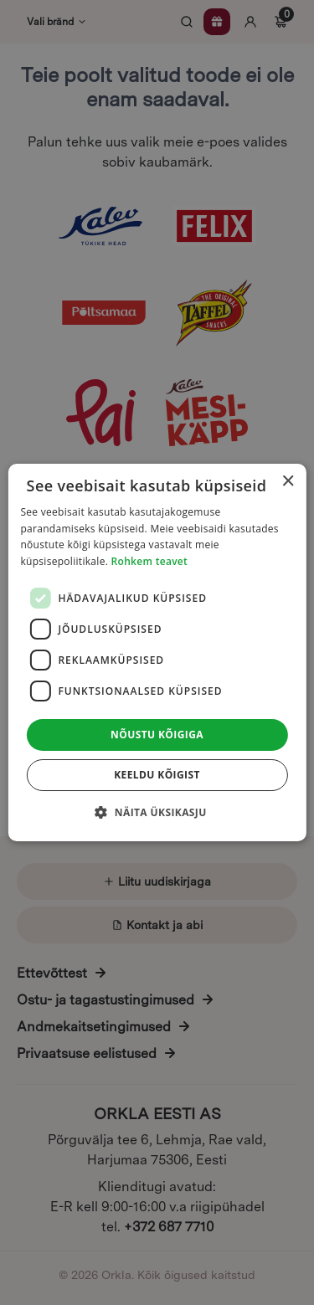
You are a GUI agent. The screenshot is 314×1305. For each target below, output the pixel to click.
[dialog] (157, 652)
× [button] (287, 481)
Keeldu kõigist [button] (157, 775)
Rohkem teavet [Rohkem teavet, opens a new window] (149, 561)
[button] (156, 812)
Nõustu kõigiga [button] (157, 734)
